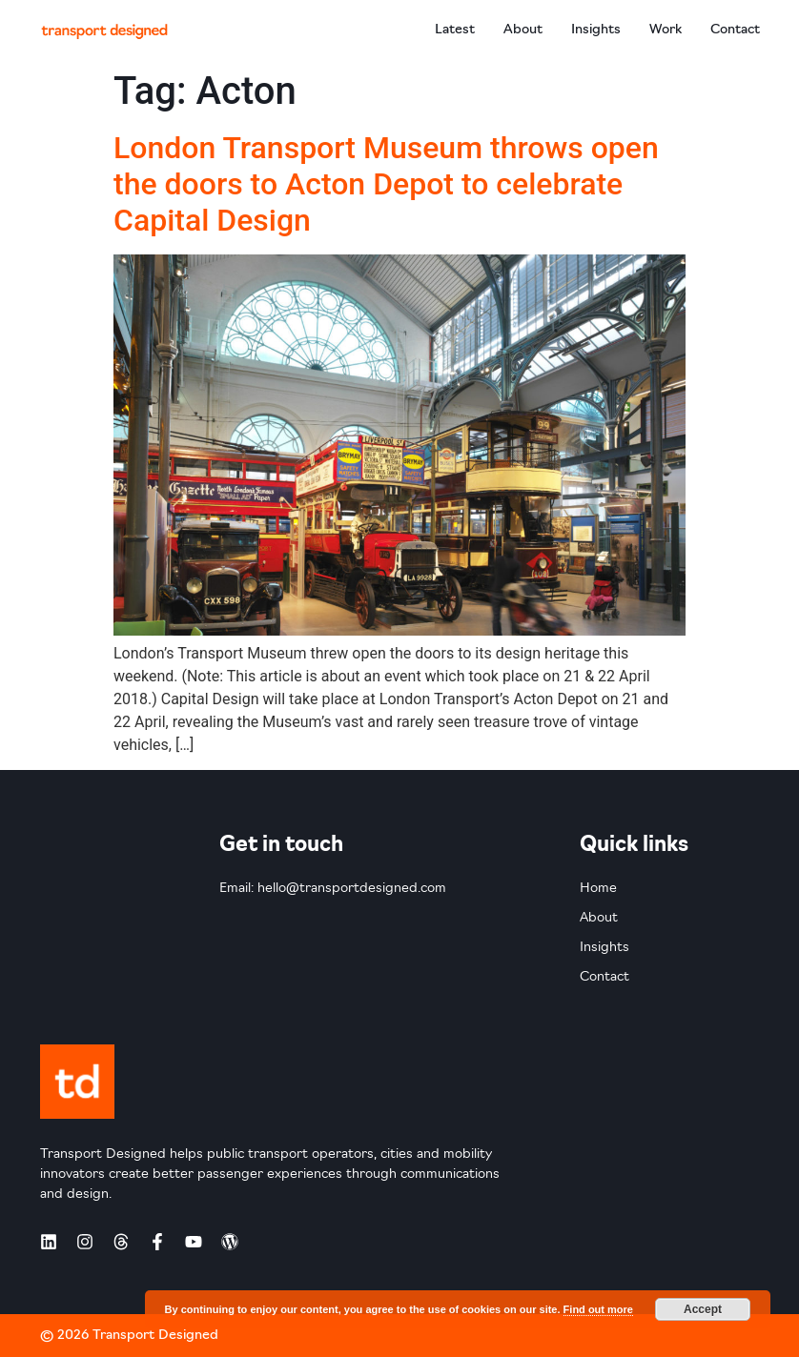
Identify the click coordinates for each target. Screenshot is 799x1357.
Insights (596, 30)
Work (665, 30)
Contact (735, 30)
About (523, 30)
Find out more (598, 1309)
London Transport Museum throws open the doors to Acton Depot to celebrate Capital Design (386, 184)
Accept (703, 1309)
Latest (455, 30)
